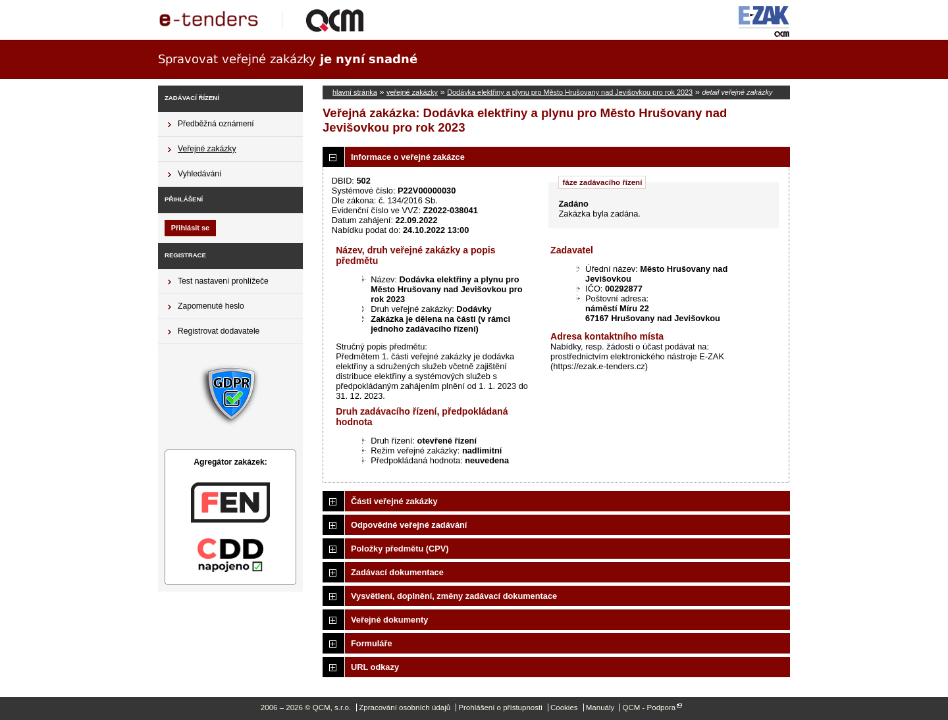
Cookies (564, 707)
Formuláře (371, 643)
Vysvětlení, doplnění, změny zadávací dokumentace (454, 596)
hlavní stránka (354, 92)
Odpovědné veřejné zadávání (409, 525)
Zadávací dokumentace (397, 572)
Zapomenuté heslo (211, 306)
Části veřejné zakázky (394, 501)
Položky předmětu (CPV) (400, 548)
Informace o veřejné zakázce (408, 157)
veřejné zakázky (412, 92)
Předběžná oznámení (216, 123)
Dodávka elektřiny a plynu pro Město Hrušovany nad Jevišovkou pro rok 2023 (570, 92)
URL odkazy (375, 667)
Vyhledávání (199, 173)
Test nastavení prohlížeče (223, 281)
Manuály (600, 707)
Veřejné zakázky (207, 148)
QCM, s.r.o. (266, 19)
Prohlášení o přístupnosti (500, 707)
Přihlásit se (190, 228)
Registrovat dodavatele (218, 331)
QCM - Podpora (648, 707)
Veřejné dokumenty (389, 620)
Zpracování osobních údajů (404, 707)
